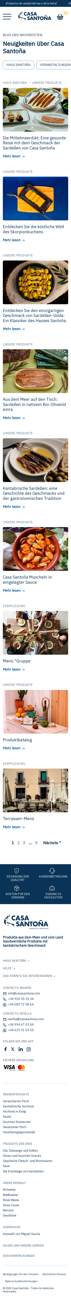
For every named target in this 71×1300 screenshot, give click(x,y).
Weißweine (10, 1195)
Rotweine (9, 1189)
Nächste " (52, 842)
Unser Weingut (14, 1183)
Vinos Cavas (11, 1205)
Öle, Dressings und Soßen (20, 1150)
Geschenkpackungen (18, 1256)
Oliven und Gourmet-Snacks (22, 1156)
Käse (6, 1166)
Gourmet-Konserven (17, 1122)
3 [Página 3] (24, 842)
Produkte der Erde (17, 1144)
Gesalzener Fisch (14, 1127)
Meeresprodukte (16, 1094)
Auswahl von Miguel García (21, 1234)
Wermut (8, 1210)
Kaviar (7, 1116)
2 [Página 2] (18, 842)
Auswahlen (11, 1227)
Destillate (9, 1215)
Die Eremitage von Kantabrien (23, 1171)
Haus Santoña (18, 65)
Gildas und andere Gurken (23, 1245)
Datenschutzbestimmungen (21, 1281)
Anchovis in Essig (14, 1111)
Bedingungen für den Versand (20, 1274)
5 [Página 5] (36, 842)
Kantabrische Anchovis (18, 1106)
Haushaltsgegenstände (19, 1132)
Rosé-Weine (11, 1200)
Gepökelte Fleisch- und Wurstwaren (27, 1161)
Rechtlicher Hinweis (54, 1274)
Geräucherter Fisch (16, 1101)
